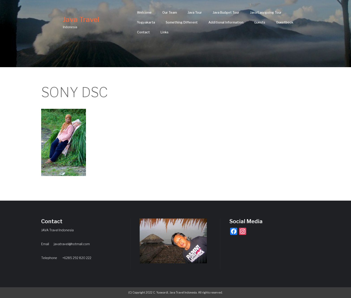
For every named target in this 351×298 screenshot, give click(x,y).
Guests (259, 22)
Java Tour (195, 12)
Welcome (144, 12)
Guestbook (284, 22)
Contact (143, 32)
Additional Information (225, 22)
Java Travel (81, 19)
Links (165, 32)
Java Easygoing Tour (266, 12)
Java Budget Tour (226, 12)
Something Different (182, 22)
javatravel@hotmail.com (72, 244)
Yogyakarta (146, 22)
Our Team (169, 12)
